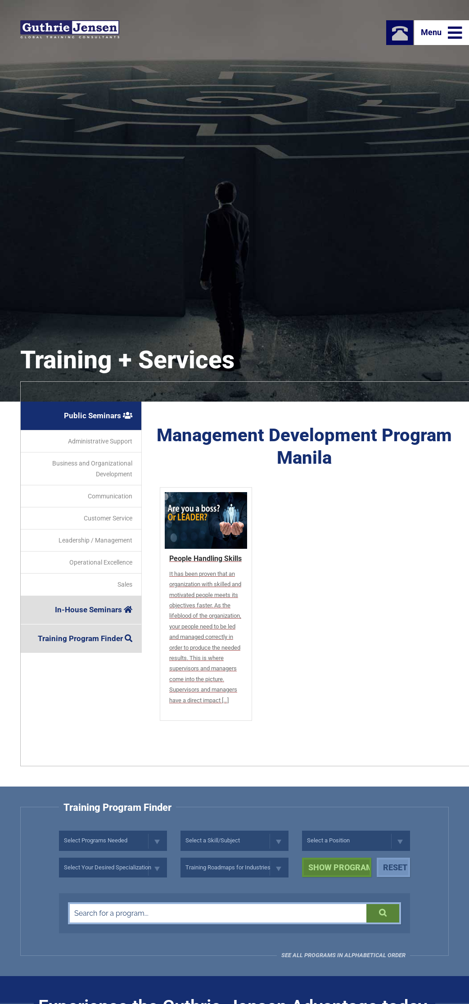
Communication (110, 496)
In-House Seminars (93, 609)
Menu (441, 33)
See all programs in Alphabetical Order (343, 955)
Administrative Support (100, 441)
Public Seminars (98, 415)
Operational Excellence (100, 562)
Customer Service (108, 518)
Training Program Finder (85, 638)
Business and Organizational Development (92, 469)
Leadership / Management (95, 540)
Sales (124, 584)
